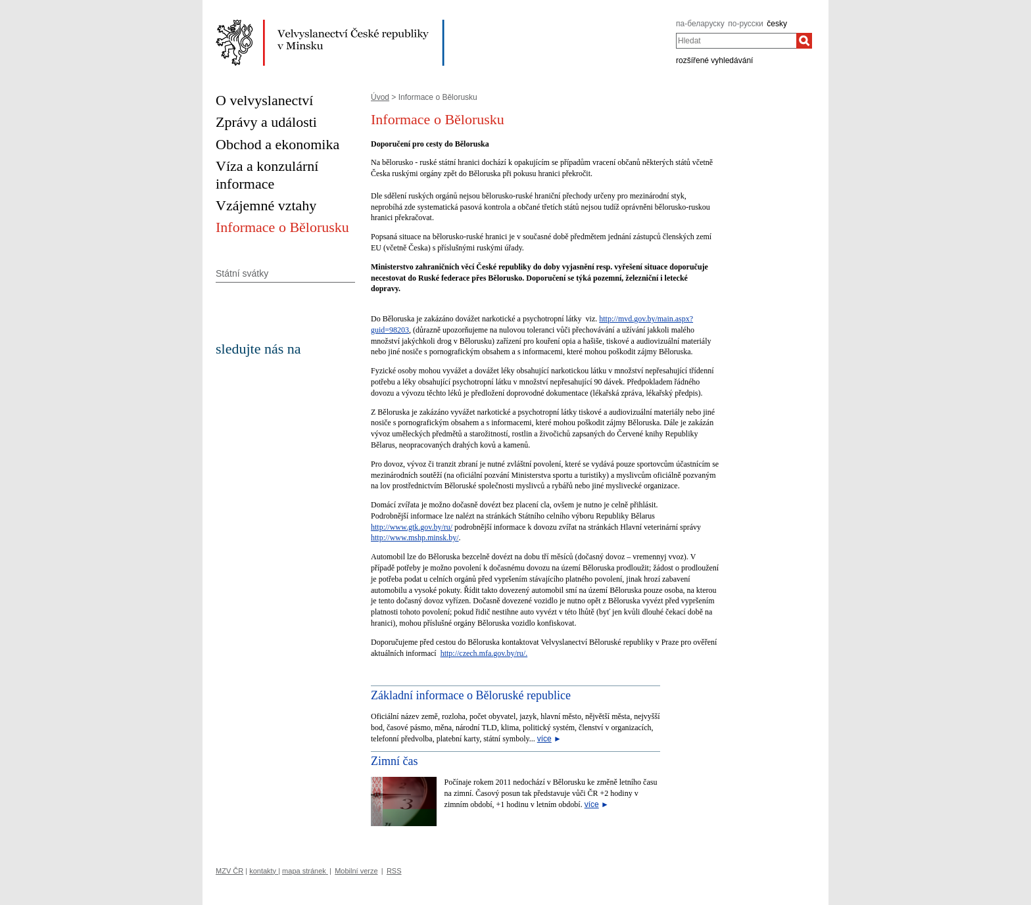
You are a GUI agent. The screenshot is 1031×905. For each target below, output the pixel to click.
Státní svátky (242, 273)
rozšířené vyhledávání (714, 60)
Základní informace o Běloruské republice (471, 695)
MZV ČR (229, 871)
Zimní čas (394, 761)
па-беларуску (700, 23)
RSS (394, 871)
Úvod (380, 97)
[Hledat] (804, 41)
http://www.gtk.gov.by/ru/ (411, 527)
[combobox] (736, 41)
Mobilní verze (356, 871)
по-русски (745, 23)
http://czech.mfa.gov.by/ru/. (484, 653)
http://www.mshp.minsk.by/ (415, 537)
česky (777, 23)
